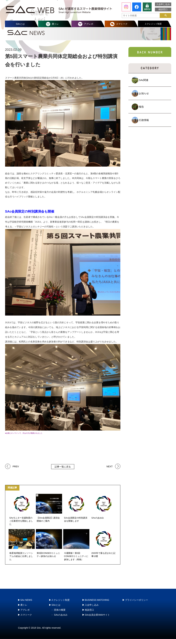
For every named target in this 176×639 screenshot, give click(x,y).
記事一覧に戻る (63, 466)
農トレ (55, 24)
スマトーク (122, 24)
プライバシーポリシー (136, 600)
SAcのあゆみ (61, 614)
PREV (16, 466)
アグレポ (88, 24)
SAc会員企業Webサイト (97, 614)
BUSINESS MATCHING (97, 600)
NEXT (110, 466)
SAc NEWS (26, 600)
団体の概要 (60, 610)
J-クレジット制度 (153, 24)
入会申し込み (163, 4)
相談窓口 (163, 9)
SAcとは (20, 24)
